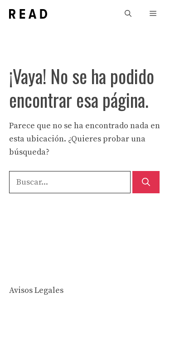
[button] (128, 14)
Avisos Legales (36, 290)
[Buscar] (146, 182)
